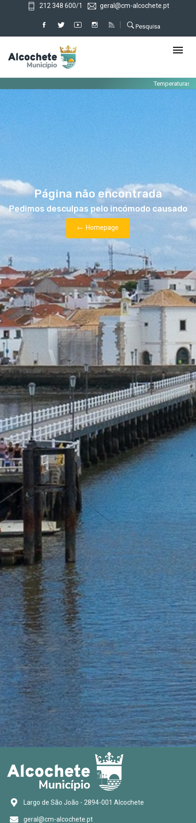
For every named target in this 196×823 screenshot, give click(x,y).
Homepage (98, 228)
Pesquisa (143, 25)
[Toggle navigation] (178, 51)
